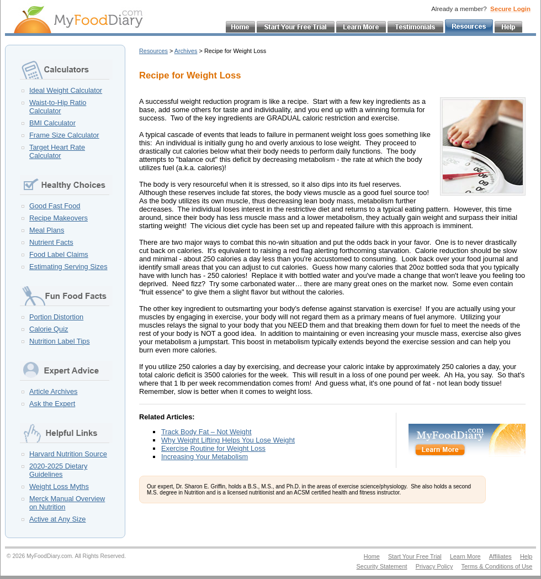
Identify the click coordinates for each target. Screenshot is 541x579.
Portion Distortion (56, 317)
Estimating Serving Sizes (68, 266)
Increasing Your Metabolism (204, 456)
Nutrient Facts (51, 242)
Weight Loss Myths (59, 486)
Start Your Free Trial (415, 556)
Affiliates (500, 556)
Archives (186, 51)
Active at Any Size (57, 519)
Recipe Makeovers (58, 218)
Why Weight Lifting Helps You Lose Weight (228, 440)
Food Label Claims (58, 254)
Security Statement (382, 566)
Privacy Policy (434, 566)
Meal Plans (46, 230)
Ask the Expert (52, 403)
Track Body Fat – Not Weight (206, 432)
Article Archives (53, 391)
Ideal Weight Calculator (65, 90)
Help (526, 556)
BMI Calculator (52, 123)
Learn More (465, 556)
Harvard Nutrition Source (68, 454)
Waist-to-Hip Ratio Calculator (57, 106)
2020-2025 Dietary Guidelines (58, 470)
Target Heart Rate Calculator (57, 151)
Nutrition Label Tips (59, 341)
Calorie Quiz (48, 329)
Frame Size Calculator (64, 135)
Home (372, 556)
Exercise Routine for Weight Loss (213, 448)
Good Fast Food (54, 206)
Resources (153, 51)
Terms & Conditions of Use (497, 566)
